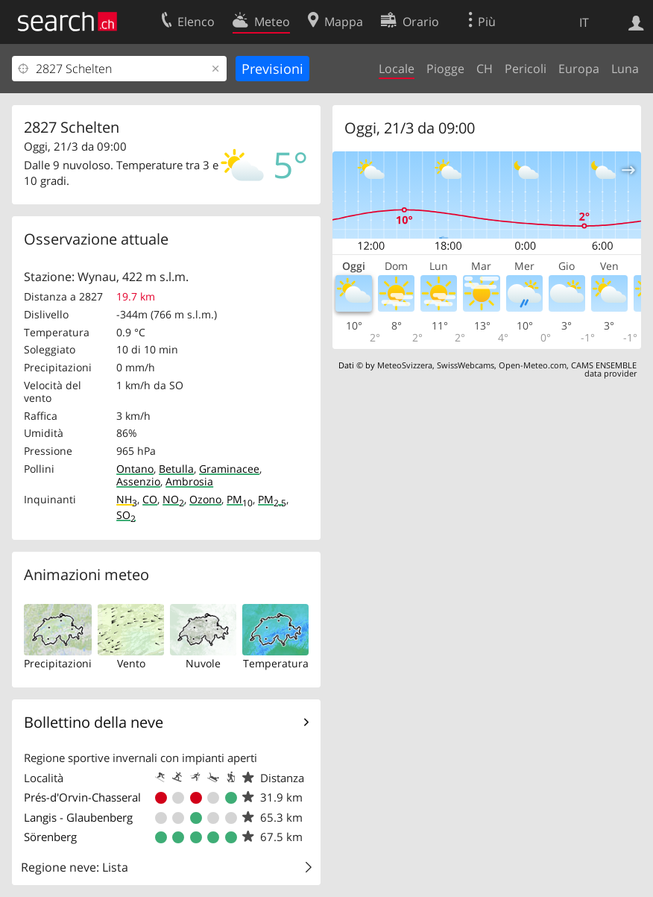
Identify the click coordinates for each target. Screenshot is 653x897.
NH (126, 499)
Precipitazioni (58, 663)
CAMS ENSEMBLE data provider (604, 369)
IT (584, 22)
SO (126, 515)
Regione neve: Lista (74, 867)
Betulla (176, 469)
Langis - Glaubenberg (78, 817)
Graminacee (229, 469)
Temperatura (276, 663)
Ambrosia (189, 481)
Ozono (205, 499)
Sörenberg (50, 836)
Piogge (445, 68)
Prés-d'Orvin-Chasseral (82, 797)
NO (173, 499)
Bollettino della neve (93, 722)
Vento (131, 663)
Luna (625, 68)
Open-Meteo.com (533, 365)
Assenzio (138, 481)
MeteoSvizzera (404, 365)
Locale (396, 68)
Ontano (135, 469)
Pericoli (525, 68)
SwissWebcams (465, 365)
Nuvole (203, 663)
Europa (578, 68)
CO (149, 499)
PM (240, 499)
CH (484, 68)
